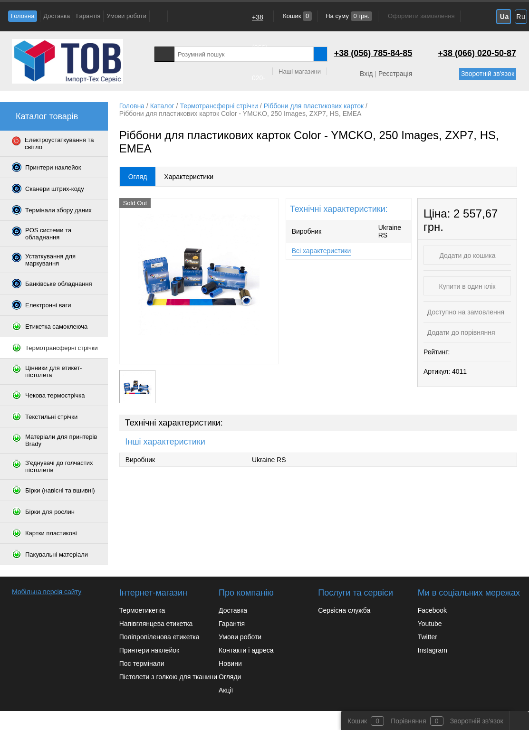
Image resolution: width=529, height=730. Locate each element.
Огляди (230, 677)
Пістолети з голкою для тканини (168, 677)
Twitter (427, 637)
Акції (226, 690)
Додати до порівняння (460, 332)
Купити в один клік (467, 286)
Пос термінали (141, 663)
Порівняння (408, 721)
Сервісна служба (344, 610)
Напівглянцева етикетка (156, 623)
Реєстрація (395, 73)
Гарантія (88, 15)
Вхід (366, 73)
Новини (230, 663)
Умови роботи (126, 15)
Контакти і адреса (246, 650)
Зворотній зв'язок (487, 73)
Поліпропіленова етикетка (159, 637)
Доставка (56, 15)
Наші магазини (300, 71)
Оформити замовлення (421, 15)
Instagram (432, 650)
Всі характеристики (321, 251)
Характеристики (188, 176)
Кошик (296, 15)
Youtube (430, 623)
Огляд (137, 176)
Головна (22, 15)
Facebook (432, 610)
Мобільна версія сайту (46, 592)
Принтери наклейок (149, 650)
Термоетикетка (142, 610)
